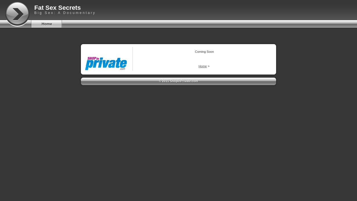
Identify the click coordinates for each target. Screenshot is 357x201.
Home (47, 24)
